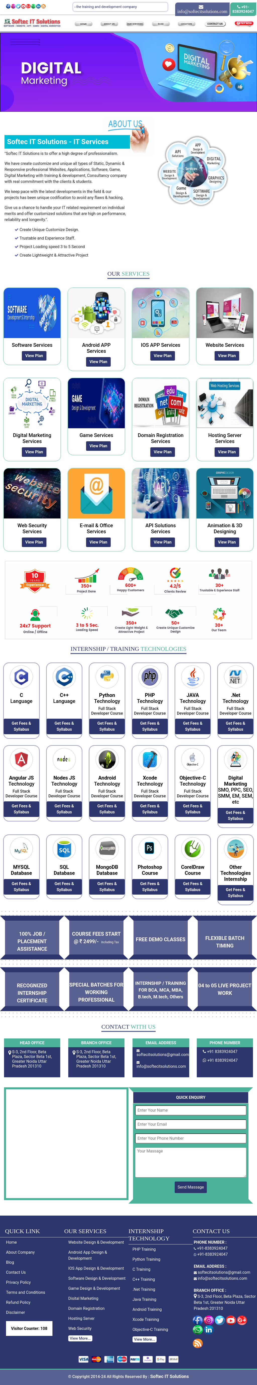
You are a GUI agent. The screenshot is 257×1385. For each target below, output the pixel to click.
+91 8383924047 (222, 1051)
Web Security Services (32, 528)
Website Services (225, 345)
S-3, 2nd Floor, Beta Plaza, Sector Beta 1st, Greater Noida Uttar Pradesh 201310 (225, 1302)
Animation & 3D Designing (225, 528)
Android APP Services (96, 348)
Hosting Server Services (225, 438)
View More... (80, 1338)
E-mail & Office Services (96, 528)
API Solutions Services (161, 528)
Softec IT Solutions (169, 1376)
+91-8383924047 (210, 1248)
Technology (107, 698)
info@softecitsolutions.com (161, 1066)
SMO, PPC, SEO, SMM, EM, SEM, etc (235, 790)
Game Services (96, 435)
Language (21, 698)
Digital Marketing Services (32, 438)
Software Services (32, 345)
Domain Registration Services (160, 438)
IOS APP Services (160, 345)
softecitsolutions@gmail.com (163, 1054)
